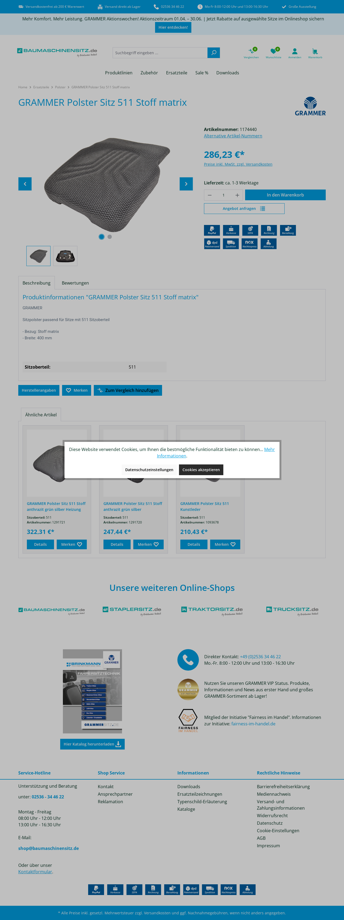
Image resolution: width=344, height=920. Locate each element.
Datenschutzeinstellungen (149, 469)
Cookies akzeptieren (201, 469)
